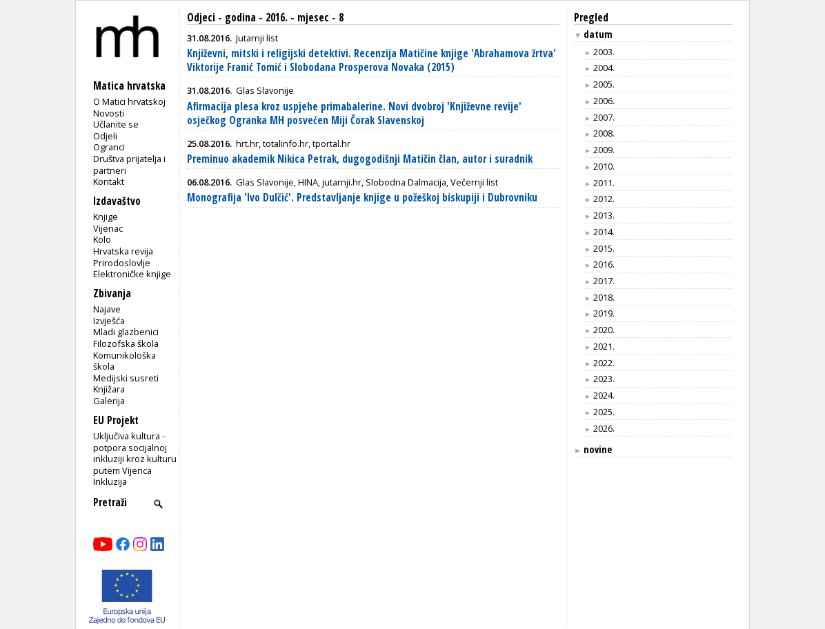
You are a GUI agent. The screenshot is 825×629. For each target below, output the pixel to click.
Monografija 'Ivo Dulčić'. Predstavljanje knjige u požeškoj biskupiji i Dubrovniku (362, 197)
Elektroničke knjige (132, 274)
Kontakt (108, 181)
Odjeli (105, 136)
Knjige (105, 216)
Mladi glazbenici (126, 332)
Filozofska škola (126, 343)
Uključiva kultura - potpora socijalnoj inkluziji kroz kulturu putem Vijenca (135, 453)
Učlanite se (116, 124)
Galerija (109, 401)
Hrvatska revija (123, 251)
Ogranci (109, 147)
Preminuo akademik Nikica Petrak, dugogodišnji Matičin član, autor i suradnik (360, 159)
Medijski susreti (126, 378)
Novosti (108, 113)
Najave (107, 309)
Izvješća (109, 320)
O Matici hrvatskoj (129, 101)
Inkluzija (110, 481)
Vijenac (108, 228)
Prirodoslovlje (121, 263)
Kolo (102, 239)
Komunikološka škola (124, 361)
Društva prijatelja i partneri (129, 164)
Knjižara (109, 389)
